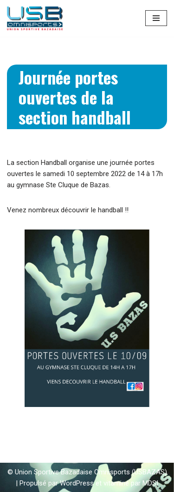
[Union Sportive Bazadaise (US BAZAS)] (35, 18)
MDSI (150, 483)
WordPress (77, 483)
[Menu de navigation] (156, 18)
